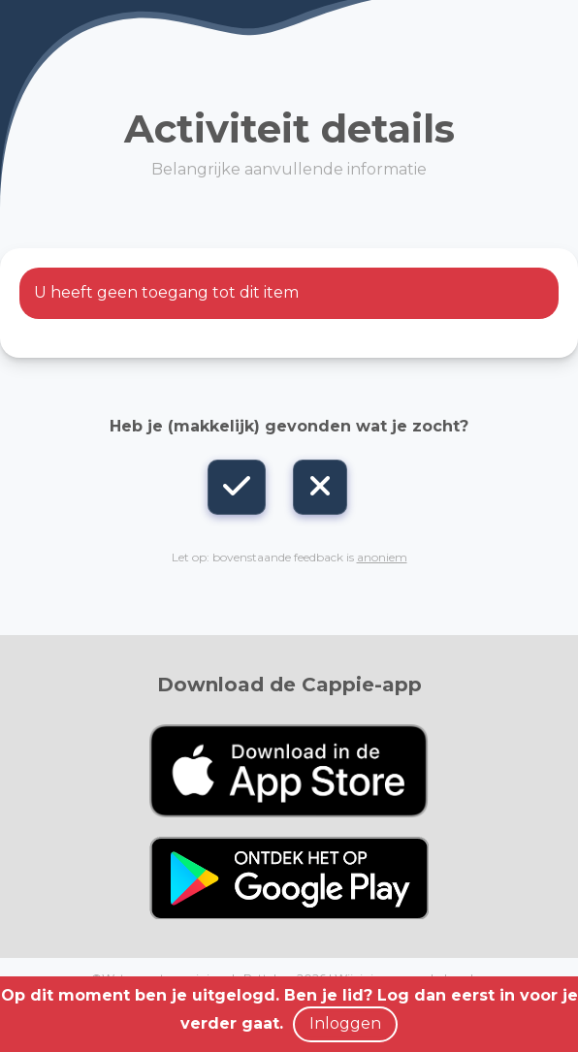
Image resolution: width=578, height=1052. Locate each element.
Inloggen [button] (345, 1023)
